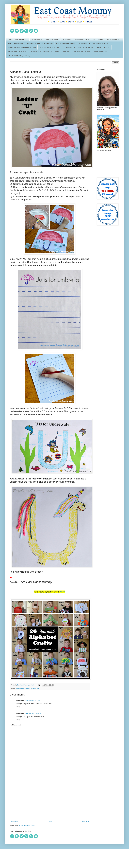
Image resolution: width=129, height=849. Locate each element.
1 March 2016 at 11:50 (32, 701)
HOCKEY (66, 51)
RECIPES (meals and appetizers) (40, 43)
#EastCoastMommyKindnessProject (22, 47)
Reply (18, 707)
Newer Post (14, 822)
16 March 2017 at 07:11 (33, 714)
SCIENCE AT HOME (82, 51)
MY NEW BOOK (113, 39)
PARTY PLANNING (15, 43)
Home (50, 822)
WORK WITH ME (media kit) (19, 56)
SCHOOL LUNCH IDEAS (49, 47)
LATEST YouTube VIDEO (18, 39)
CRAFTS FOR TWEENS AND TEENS (44, 51)
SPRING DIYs (36, 39)
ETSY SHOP (98, 39)
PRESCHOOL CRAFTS (17, 51)
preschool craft (35, 688)
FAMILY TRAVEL (103, 47)
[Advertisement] (49, 800)
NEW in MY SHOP (82, 39)
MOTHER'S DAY (52, 39)
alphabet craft (20, 688)
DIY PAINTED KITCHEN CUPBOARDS (78, 47)
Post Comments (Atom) (26, 825)
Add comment (16, 725)
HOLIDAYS (67, 39)
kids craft (27, 688)
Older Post (85, 822)
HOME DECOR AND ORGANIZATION (93, 43)
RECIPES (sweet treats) (65, 43)
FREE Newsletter (100, 51)
